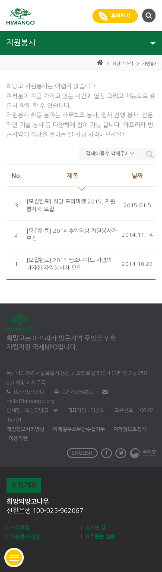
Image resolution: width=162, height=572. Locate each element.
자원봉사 (150, 63)
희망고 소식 (122, 63)
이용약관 (18, 438)
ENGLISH (82, 453)
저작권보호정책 (129, 429)
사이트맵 (19, 527)
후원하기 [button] (115, 16)
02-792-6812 (28, 391)
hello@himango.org (30, 401)
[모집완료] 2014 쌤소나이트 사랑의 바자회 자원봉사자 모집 (69, 264)
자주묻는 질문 (100, 536)
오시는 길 (95, 527)
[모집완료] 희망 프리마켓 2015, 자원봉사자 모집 (70, 206)
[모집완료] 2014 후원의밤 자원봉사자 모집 (71, 235)
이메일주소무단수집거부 (79, 429)
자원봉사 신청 (25, 536)
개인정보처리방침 (25, 429)
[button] (148, 15)
